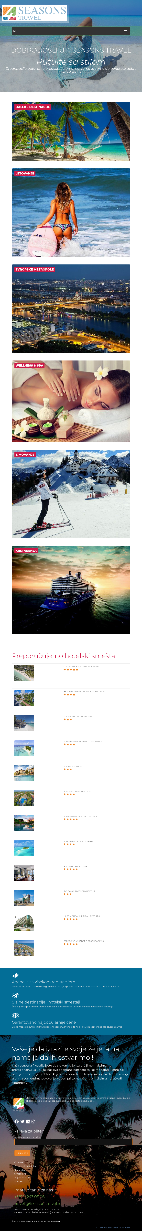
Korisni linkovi (21, 1170)
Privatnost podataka (25, 1166)
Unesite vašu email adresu (28, 1137)
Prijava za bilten (22, 1177)
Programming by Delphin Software (113, 1227)
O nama (18, 1162)
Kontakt (18, 1181)
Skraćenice (20, 1173)
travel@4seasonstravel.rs (37, 1203)
